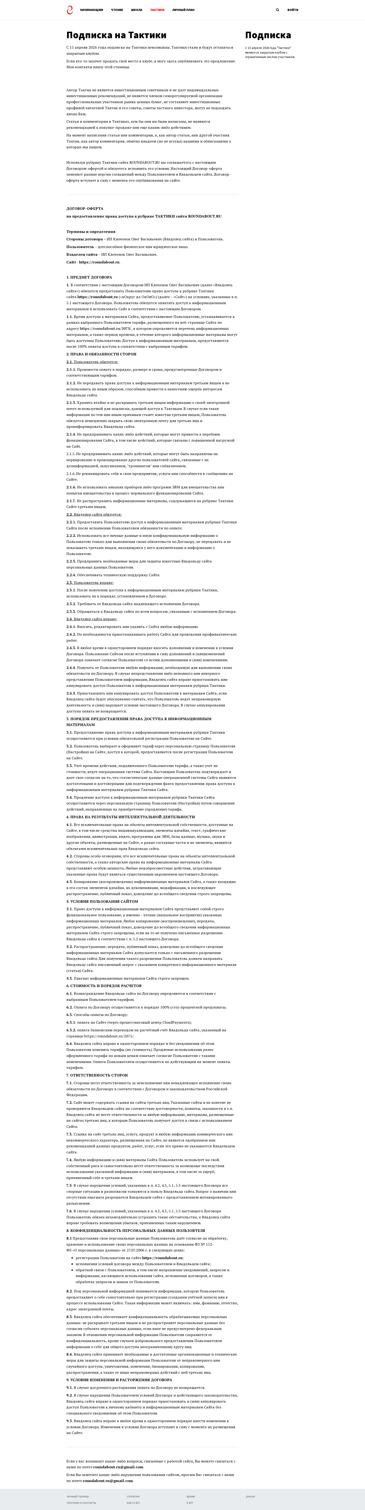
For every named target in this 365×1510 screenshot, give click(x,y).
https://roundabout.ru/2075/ (105, 328)
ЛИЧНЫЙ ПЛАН (183, 10)
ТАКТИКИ (157, 10)
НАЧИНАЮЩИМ (91, 10)
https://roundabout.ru (99, 262)
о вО (189, 1502)
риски (250, 1496)
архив (190, 1496)
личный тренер (78, 1496)
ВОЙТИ (292, 10)
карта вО (133, 1502)
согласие (133, 1496)
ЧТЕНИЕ (117, 10)
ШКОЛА (136, 10)
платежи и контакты (81, 1502)
